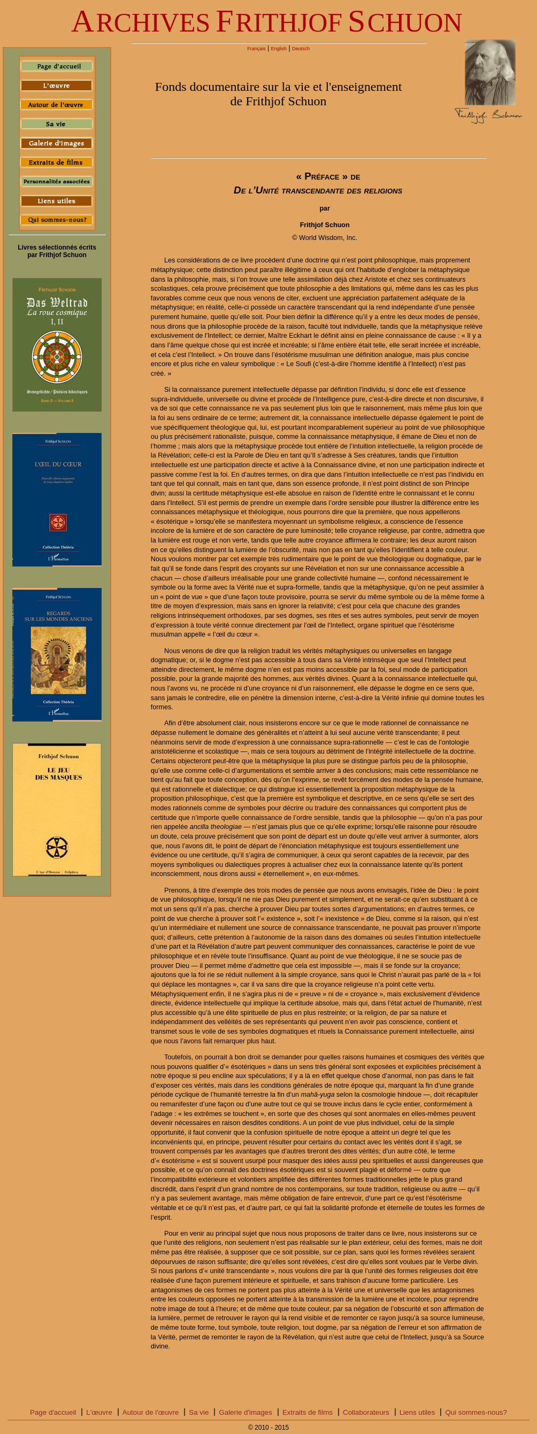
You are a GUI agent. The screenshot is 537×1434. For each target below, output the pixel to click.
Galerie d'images (245, 1412)
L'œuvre (99, 1412)
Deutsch (301, 48)
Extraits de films (307, 1412)
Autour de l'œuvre (150, 1412)
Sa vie (199, 1412)
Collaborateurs (366, 1412)
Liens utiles (417, 1412)
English (279, 48)
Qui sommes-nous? (476, 1412)
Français (256, 48)
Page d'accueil (53, 1412)
